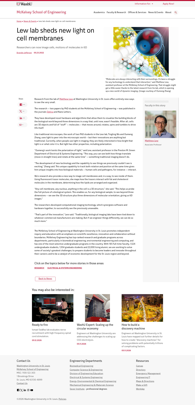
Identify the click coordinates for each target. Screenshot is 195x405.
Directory (141, 370)
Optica (52, 112)
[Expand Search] (175, 12)
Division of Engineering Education (86, 374)
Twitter (22, 112)
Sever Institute (77, 389)
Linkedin (23, 118)
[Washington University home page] (24, 4)
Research (42, 268)
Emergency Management (148, 374)
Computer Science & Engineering (86, 370)
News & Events (155, 12)
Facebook (23, 105)
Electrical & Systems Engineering (67, 268)
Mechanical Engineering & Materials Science (92, 385)
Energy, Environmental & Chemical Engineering (93, 381)
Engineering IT (143, 378)
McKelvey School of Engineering (41, 12)
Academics (99, 12)
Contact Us (22, 383)
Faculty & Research (116, 12)
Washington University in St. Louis (33, 366)
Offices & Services (137, 12)
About (168, 12)
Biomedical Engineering (81, 366)
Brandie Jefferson (24, 53)
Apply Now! (168, 4)
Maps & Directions (145, 381)
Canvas (139, 366)
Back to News (47, 279)
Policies (62, 399)
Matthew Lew (68, 99)
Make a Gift (141, 385)
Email (22, 125)
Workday (140, 389)
